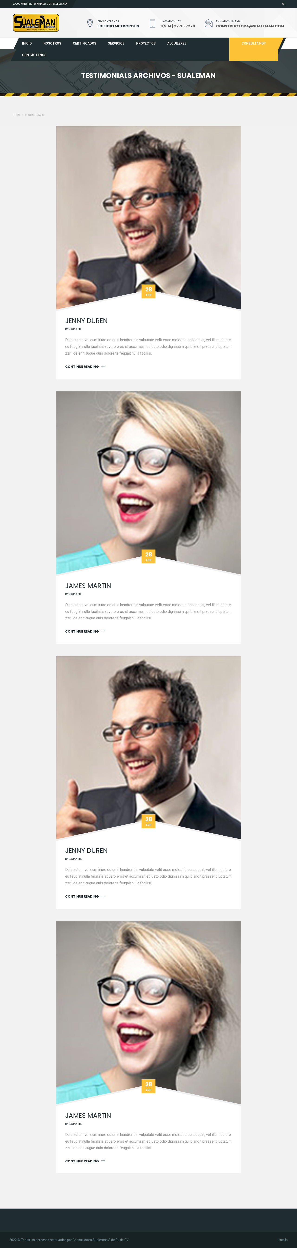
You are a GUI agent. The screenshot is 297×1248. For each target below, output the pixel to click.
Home (17, 115)
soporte (75, 329)
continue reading (82, 366)
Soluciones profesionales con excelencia (40, 4)
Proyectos (146, 43)
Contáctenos (34, 55)
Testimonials (34, 115)
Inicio (27, 43)
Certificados (84, 43)
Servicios (116, 43)
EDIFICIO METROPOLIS (118, 26)
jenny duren (86, 320)
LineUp (283, 1240)
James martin (88, 585)
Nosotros (52, 43)
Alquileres (177, 43)
